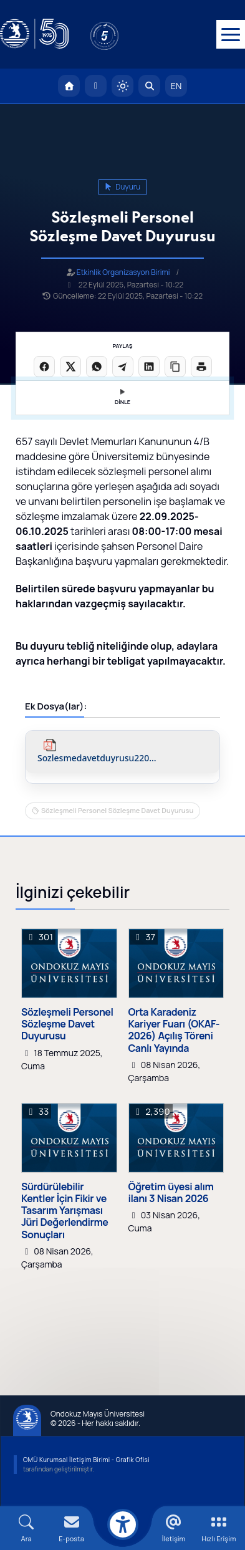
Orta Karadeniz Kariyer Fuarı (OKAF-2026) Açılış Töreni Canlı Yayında (174, 1030)
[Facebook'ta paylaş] (44, 366)
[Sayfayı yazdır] (201, 366)
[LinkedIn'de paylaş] (149, 366)
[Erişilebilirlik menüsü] (122, 1524)
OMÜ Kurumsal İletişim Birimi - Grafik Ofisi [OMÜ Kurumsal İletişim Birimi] (86, 1459)
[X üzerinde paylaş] (70, 366)
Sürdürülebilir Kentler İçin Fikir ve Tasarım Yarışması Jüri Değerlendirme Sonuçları (64, 1211)
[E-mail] (71, 1528)
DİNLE (122, 397)
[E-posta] (96, 86)
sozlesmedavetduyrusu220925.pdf (97, 758)
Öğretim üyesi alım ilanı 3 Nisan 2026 (171, 1193)
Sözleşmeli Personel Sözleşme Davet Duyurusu (117, 810)
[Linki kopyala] (175, 366)
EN (176, 86)
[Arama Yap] (149, 86)
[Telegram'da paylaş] (122, 366)
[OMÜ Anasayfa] (69, 86)
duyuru (123, 186)
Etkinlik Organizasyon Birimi (123, 272)
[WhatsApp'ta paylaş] (96, 366)
